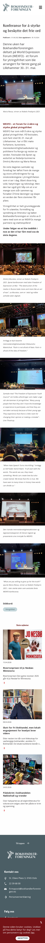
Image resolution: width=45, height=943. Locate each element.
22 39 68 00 (12, 883)
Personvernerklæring (17, 896)
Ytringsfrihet (10, 609)
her (32, 932)
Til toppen (22, 843)
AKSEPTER (23, 938)
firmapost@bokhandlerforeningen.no (22, 890)
